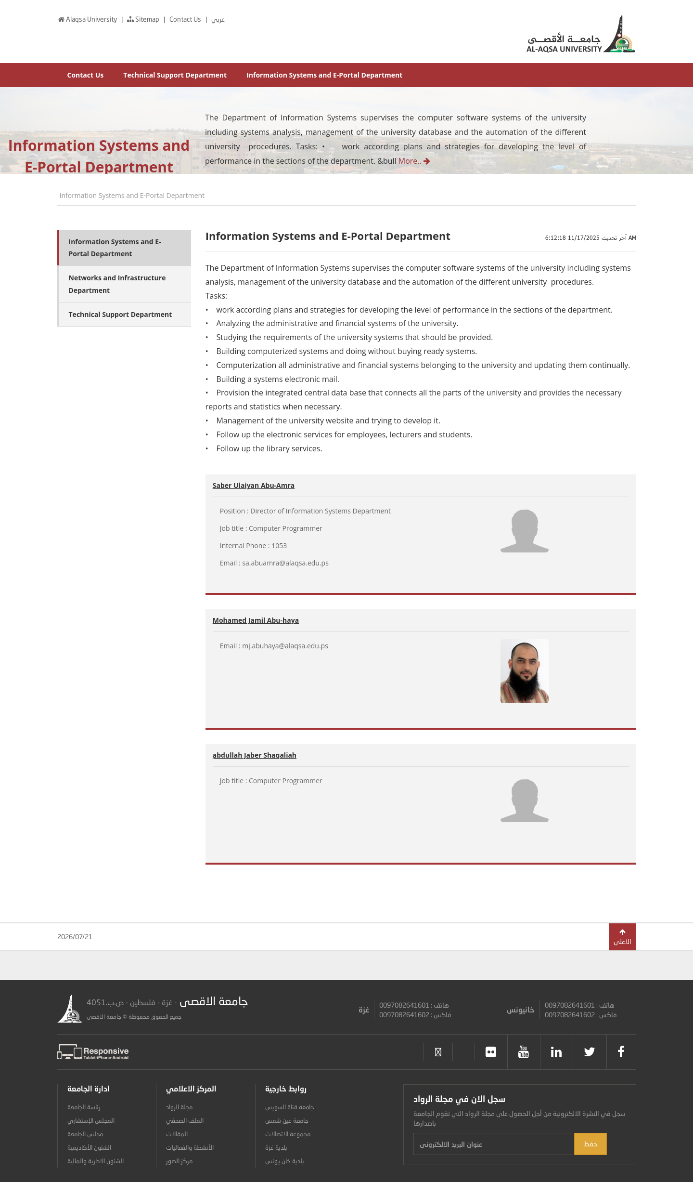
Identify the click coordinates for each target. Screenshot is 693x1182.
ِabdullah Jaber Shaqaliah (254, 755)
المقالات (177, 1134)
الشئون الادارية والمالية (95, 1161)
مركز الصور (179, 1161)
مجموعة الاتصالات (287, 1134)
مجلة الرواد (179, 1107)
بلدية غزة (276, 1147)
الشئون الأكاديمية (89, 1147)
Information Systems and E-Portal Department (324, 74)
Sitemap (143, 19)
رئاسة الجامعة (84, 1107)
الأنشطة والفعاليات (190, 1147)
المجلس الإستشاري (91, 1120)
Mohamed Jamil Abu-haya (256, 620)
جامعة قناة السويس (289, 1107)
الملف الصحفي (185, 1120)
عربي (218, 19)
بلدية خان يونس (284, 1161)
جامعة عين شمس (286, 1120)
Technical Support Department (175, 74)
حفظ (590, 1144)
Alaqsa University (87, 19)
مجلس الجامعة (85, 1134)
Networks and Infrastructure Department (117, 283)
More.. (413, 161)
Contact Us (186, 19)
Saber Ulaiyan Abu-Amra (254, 485)
